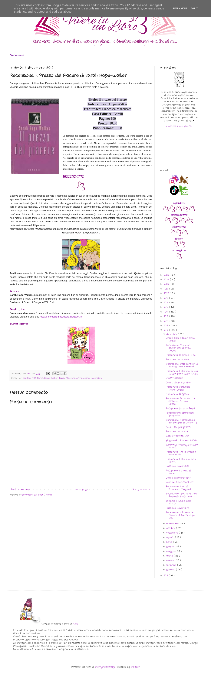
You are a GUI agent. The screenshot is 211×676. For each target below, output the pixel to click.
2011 (166, 575)
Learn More (180, 8)
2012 (166, 330)
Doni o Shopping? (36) (178, 477)
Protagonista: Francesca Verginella (180, 414)
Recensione (96, 378)
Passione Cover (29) (177, 431)
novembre (172, 523)
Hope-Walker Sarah (54, 378)
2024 (167, 279)
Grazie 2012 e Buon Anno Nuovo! (180, 339)
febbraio (171, 565)
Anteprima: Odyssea (177, 394)
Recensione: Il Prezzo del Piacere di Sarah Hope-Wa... (181, 515)
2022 (167, 284)
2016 (166, 311)
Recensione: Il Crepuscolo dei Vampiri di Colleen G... (181, 421)
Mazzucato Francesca (78, 378)
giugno (170, 546)
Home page (81, 489)
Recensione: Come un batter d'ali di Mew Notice (178, 348)
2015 (166, 316)
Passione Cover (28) (177, 466)
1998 (34, 378)
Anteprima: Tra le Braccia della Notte (181, 453)
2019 (166, 298)
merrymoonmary (105, 666)
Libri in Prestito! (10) (177, 435)
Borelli (40, 378)
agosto (170, 537)
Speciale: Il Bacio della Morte (178, 502)
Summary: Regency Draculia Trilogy (182, 446)
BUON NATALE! (174, 378)
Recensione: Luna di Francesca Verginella (179, 488)
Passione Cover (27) (177, 508)
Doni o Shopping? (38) (178, 382)
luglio (169, 542)
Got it (194, 8)
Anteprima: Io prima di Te (181, 355)
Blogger (135, 666)
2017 (166, 307)
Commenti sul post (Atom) (36, 494)
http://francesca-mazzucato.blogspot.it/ (61, 316)
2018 (166, 302)
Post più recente (20, 489)
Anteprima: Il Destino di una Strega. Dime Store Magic (182, 372)
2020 (167, 293)
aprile (170, 555)
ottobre (171, 528)
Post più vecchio (141, 489)
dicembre (172, 334)
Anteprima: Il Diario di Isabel (178, 472)
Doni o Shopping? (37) (178, 427)
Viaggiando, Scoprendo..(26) (181, 440)
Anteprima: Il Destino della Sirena (181, 460)
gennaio (171, 569)
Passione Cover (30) (177, 359)
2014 (167, 321)
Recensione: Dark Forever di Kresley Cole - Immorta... (182, 365)
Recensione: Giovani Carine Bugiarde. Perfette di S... (181, 495)
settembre (172, 532)
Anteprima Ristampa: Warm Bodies (178, 388)
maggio (171, 551)
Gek (75, 623)
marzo (170, 560)
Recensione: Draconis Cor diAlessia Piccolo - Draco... (180, 401)
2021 (166, 288)
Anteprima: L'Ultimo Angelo (181, 408)
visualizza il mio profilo (179, 126)
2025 (167, 275)
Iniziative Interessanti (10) (180, 482)
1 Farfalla (26, 378)
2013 (166, 325)
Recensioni (17, 55)
